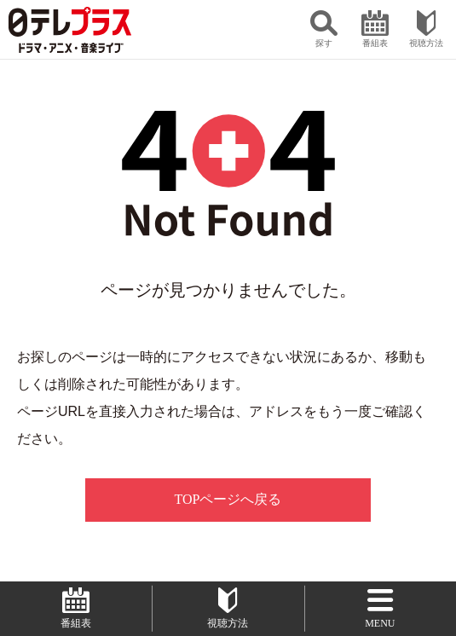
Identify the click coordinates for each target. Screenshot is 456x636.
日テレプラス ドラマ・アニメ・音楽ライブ (70, 30)
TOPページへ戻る (228, 499)
